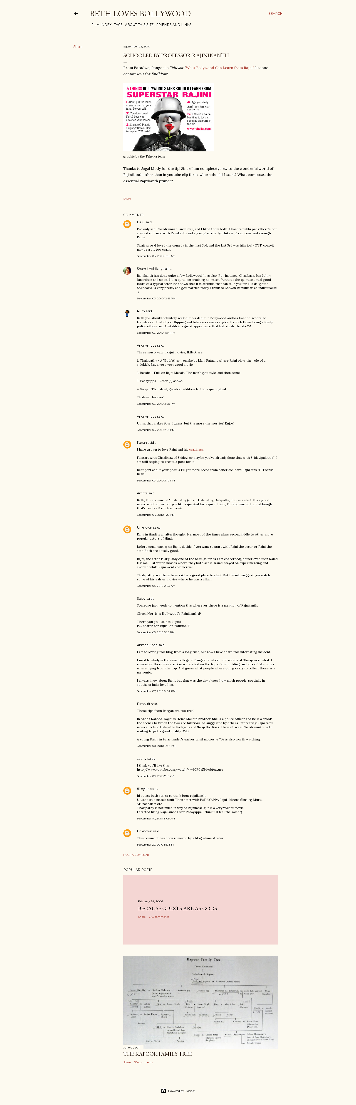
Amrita (142, 493)
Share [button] (77, 47)
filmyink (143, 789)
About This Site (138, 25)
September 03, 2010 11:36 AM (156, 256)
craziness (196, 449)
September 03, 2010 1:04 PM (156, 332)
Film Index (100, 25)
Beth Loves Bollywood (140, 13)
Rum (141, 311)
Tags (116, 25)
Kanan (142, 443)
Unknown (144, 527)
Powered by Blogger (178, 1091)
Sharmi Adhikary (150, 269)
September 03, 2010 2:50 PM (156, 403)
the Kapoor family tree (157, 1053)
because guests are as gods (177, 908)
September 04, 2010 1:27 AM (156, 514)
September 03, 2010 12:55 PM (156, 298)
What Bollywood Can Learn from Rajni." (220, 67)
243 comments (159, 916)
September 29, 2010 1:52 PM (155, 844)
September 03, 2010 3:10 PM (156, 480)
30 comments (143, 1062)
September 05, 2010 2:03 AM (156, 585)
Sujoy (141, 599)
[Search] (276, 13)
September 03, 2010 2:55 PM (156, 430)
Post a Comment (136, 854)
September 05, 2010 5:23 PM (156, 632)
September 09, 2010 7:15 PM (155, 776)
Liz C (141, 222)
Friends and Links (172, 25)
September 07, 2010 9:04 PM (156, 691)
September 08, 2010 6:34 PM (156, 745)
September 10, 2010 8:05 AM (156, 818)
